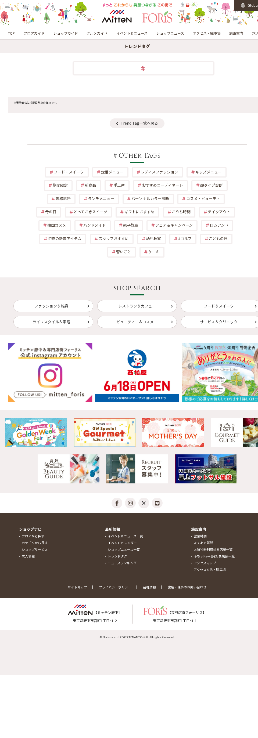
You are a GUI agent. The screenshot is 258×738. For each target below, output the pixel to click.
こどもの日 (218, 238)
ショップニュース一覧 (124, 549)
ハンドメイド (94, 225)
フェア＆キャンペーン (174, 225)
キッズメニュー (208, 172)
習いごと (123, 251)
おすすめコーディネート (162, 185)
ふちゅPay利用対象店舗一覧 (214, 556)
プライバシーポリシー (115, 587)
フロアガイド (34, 33)
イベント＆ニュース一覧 (125, 536)
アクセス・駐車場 (207, 33)
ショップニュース (170, 33)
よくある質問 (203, 542)
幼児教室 (153, 238)
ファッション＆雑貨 (51, 306)
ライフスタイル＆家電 (51, 321)
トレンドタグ (117, 556)
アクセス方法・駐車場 (210, 569)
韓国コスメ (56, 225)
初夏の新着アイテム (64, 238)
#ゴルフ (185, 238)
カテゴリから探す (35, 542)
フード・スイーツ (69, 172)
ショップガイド (65, 33)
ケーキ (154, 251)
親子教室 (130, 225)
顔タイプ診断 (211, 185)
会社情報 (149, 587)
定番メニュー (112, 172)
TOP (11, 33)
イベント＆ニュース (132, 33)
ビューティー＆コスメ (135, 321)
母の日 (50, 211)
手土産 (119, 185)
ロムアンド (219, 225)
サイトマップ (77, 587)
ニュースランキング (122, 562)
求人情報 (28, 556)
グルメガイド (97, 33)
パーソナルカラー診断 (150, 198)
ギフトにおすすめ (139, 211)
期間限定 (60, 185)
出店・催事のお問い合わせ (187, 587)
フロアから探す (33, 536)
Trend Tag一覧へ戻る (139, 123)
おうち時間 (181, 211)
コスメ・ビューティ (203, 198)
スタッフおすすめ (114, 238)
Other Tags (140, 155)
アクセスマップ (205, 562)
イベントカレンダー (122, 542)
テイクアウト (219, 211)
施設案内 (236, 33)
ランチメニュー (101, 198)
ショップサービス (35, 549)
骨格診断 (63, 198)
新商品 (90, 185)
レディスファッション (159, 172)
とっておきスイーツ (90, 211)
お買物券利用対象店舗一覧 (213, 549)
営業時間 (200, 536)
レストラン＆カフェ (135, 306)
